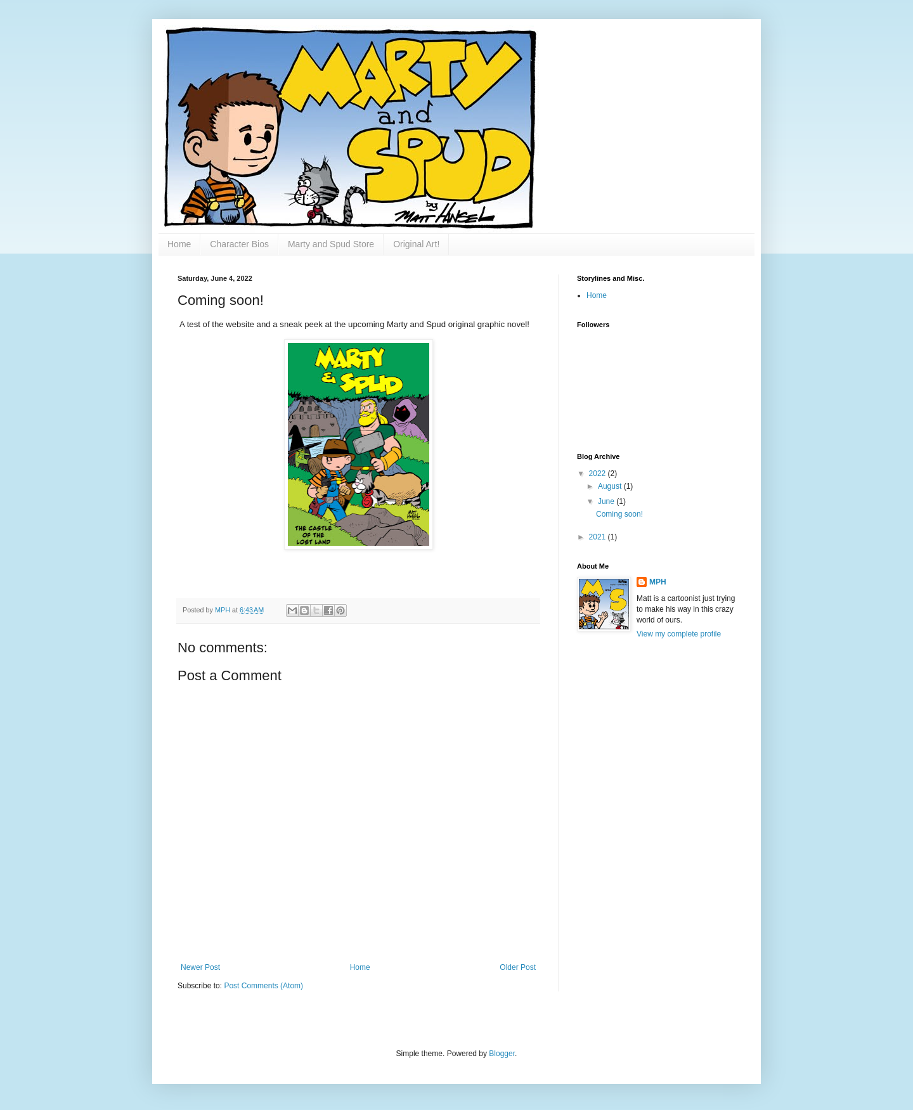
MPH (657, 582)
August (611, 486)
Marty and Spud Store (331, 244)
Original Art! (416, 244)
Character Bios (239, 244)
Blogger (502, 1053)
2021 (598, 536)
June (607, 501)
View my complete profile (679, 633)
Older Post (518, 967)
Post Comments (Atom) (263, 985)
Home (179, 244)
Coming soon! (619, 514)
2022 (598, 473)
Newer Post (200, 967)
